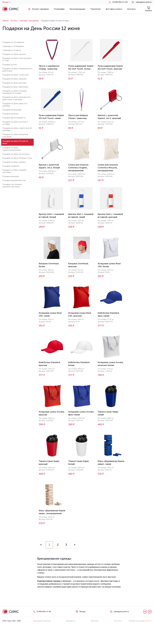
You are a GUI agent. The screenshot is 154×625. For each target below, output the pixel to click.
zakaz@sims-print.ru (144, 2)
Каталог (14, 21)
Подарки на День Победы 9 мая (17, 158)
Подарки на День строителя (15, 75)
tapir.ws (149, 621)
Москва (6, 2)
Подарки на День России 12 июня (15, 142)
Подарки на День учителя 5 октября (15, 123)
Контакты (118, 621)
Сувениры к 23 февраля (13, 46)
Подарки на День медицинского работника (17, 69)
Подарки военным (10, 176)
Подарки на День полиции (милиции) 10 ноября (14, 92)
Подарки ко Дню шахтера (14, 83)
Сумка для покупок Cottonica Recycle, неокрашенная (108, 167)
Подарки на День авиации (14, 79)
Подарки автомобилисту (14, 118)
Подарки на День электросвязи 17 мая (16, 59)
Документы (70, 621)
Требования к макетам (42, 621)
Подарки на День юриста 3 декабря (14, 104)
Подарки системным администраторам (12, 185)
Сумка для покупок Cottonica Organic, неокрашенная (78, 167)
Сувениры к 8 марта (11, 50)
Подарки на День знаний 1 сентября (14, 171)
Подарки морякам (10, 166)
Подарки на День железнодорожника (11, 149)
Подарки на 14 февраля (13, 42)
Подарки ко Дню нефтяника (15, 87)
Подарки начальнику (12, 110)
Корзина (148, 8)
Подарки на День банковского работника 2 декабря (16, 98)
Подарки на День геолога (14, 54)
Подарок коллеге (10, 114)
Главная (5, 21)
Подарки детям (9, 64)
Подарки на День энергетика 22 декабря (17, 129)
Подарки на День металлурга (16, 154)
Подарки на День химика (13, 162)
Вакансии (94, 621)
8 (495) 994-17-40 (120, 2)
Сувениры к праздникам (29, 21)
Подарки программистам (14, 180)
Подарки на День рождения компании (15, 135)
